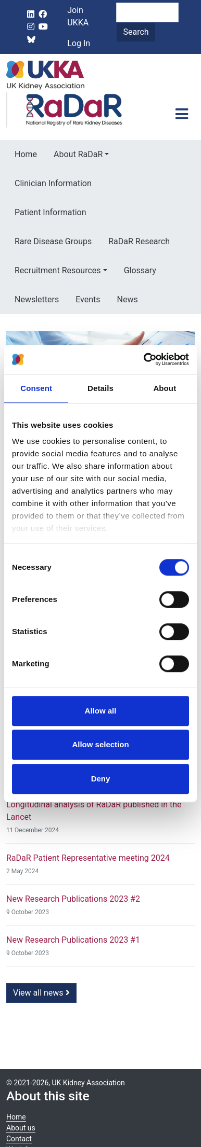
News (127, 299)
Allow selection (100, 744)
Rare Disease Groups (53, 241)
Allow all (101, 710)
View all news (41, 993)
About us (20, 1128)
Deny (100, 778)
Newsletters (37, 299)
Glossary (140, 270)
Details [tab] (100, 388)
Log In (78, 43)
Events (88, 299)
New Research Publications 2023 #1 (73, 940)
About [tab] (164, 388)
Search (135, 32)
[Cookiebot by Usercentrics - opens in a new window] (144, 359)
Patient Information (50, 212)
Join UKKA (78, 16)
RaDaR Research (139, 241)
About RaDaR (78, 154)
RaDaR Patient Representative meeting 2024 (88, 858)
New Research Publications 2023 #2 (73, 899)
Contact (19, 1139)
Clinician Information (53, 183)
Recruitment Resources (58, 270)
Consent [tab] (36, 388)
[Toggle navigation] (182, 114)
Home (26, 154)
